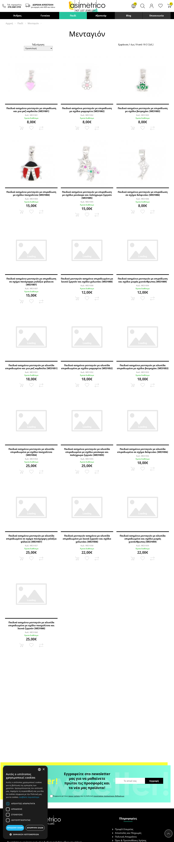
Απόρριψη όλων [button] (35, 827)
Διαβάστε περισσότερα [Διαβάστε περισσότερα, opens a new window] (29, 797)
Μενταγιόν (33, 23)
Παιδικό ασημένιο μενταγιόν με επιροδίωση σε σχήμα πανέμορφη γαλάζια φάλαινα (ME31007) (31, 281)
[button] (25, 834)
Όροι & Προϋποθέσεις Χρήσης (130, 840)
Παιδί (73, 15)
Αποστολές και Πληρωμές (128, 832)
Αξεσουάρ (100, 15)
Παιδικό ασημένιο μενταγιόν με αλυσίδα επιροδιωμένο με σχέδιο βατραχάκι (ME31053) (142, 367)
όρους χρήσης (74, 796)
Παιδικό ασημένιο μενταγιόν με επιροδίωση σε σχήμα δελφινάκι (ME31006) (143, 193)
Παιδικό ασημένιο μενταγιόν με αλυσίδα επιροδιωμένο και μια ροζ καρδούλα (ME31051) (31, 367)
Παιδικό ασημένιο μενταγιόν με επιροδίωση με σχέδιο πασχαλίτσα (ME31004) (31, 193)
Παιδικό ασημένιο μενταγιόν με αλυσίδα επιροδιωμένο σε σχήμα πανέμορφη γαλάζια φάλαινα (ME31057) (31, 538)
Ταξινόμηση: (38, 44)
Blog (128, 15)
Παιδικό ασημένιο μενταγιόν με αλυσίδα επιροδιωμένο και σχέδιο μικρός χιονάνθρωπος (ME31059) (143, 538)
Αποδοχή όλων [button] (15, 827)
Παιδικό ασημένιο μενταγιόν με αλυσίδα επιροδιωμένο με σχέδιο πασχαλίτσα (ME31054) (31, 451)
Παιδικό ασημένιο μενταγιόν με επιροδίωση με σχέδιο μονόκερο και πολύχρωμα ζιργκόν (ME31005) (87, 194)
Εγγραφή (154, 780)
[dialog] (25, 802)
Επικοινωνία (156, 15)
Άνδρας (17, 15)
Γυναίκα (45, 15)
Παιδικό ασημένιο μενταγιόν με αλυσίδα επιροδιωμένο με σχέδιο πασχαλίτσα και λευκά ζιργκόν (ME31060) (31, 625)
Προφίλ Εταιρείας (124, 829)
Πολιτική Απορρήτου (126, 836)
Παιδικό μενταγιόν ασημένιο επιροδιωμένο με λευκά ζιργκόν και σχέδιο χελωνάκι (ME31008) (87, 280)
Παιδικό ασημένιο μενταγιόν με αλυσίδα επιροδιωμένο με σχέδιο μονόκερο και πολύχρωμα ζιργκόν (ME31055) (87, 451)
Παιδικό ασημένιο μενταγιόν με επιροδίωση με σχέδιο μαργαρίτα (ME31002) (87, 110)
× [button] (43, 769)
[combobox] (39, 769)
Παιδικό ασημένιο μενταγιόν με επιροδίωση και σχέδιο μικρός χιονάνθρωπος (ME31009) (143, 280)
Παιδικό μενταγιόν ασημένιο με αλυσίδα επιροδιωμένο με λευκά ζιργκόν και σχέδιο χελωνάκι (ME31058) (87, 538)
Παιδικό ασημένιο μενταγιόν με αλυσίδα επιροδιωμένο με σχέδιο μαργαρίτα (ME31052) (87, 367)
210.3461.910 (14, 7)
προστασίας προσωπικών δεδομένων (109, 796)
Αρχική (9, 23)
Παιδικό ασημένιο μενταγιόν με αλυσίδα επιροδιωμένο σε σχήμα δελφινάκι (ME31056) (142, 450)
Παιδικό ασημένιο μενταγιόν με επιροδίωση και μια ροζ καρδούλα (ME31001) (31, 110)
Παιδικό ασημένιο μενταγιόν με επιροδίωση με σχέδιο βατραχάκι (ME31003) (143, 110)
